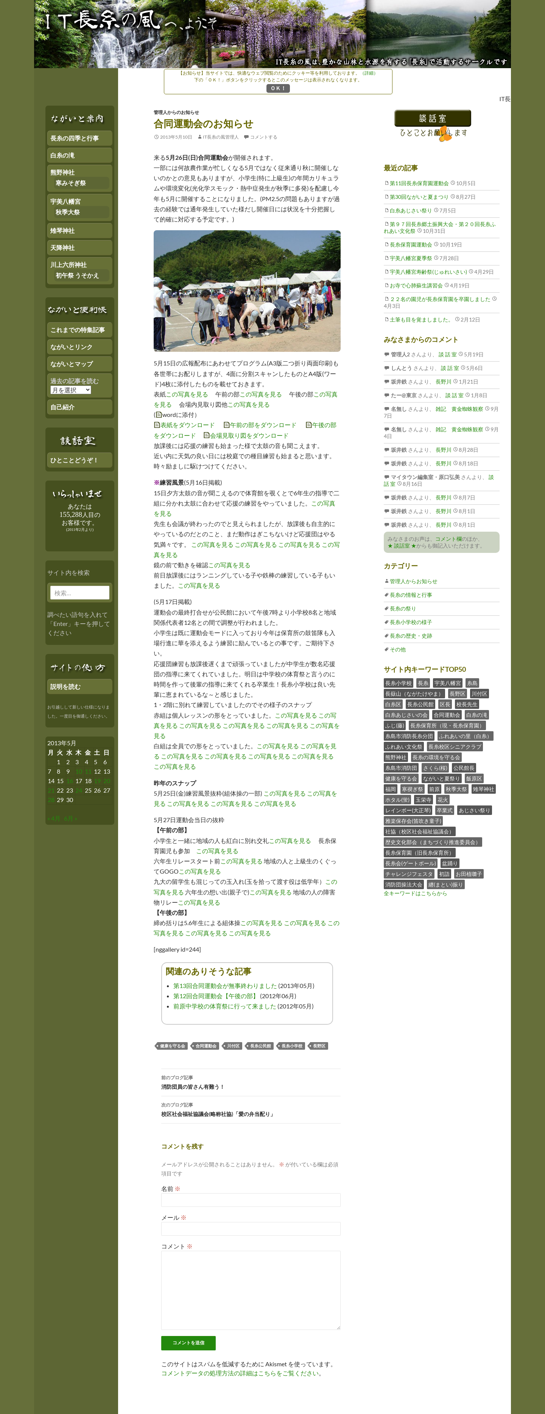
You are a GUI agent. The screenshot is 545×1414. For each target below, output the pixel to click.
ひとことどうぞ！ (74, 460)
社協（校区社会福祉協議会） (419, 831)
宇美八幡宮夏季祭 (411, 258)
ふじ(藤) (394, 725)
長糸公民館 (260, 1045)
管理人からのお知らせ (176, 112)
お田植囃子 (469, 874)
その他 (398, 649)
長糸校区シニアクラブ (454, 746)
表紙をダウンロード (187, 424)
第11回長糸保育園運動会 (419, 183)
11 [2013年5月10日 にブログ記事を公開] (88, 771)
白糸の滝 (476, 715)
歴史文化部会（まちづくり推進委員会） (433, 842)
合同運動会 (206, 1045)
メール (174, 1217)
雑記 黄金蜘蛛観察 (458, 409)
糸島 (472, 683)
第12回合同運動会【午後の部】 (216, 995)
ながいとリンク (71, 346)
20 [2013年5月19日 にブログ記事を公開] (106, 780)
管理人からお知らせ (414, 581)
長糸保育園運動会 (411, 244)
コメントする (263, 137)
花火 (443, 799)
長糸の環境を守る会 (436, 757)
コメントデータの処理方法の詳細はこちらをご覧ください (240, 1373)
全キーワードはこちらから (415, 893)
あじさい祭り (474, 810)
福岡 (390, 789)
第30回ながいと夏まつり (419, 197)
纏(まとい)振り (445, 884)
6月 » (70, 818)
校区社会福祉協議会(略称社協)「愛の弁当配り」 (251, 1108)
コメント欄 (448, 538)
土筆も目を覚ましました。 (421, 319)
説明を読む (65, 686)
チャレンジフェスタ (409, 874)
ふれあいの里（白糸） (465, 736)
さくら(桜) (435, 768)
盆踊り (450, 863)
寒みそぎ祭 (71, 182)
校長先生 (467, 704)
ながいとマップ (71, 363)
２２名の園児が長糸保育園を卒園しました (440, 299)
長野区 (319, 1045)
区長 (445, 704)
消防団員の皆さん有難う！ (251, 1081)
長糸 (423, 683)
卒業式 (445, 810)
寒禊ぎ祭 (412, 789)
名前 (171, 1188)
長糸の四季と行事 (74, 138)
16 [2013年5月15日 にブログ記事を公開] (69, 780)
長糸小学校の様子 (411, 622)
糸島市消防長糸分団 (409, 736)
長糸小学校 (292, 1045)
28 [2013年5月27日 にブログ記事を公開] (51, 799)
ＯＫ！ (278, 88)
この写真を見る (187, 394)
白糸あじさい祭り (411, 210)
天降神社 (62, 247)
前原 (434, 789)
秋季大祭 (456, 789)
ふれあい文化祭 (403, 746)
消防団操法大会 (403, 884)
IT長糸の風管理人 (221, 137)
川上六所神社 (68, 264)
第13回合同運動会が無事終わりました (225, 985)
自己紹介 (62, 406)
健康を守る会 (172, 1045)
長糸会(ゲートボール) (410, 863)
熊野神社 (395, 757)
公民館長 (464, 768)
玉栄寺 (423, 799)
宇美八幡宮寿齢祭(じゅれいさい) (428, 271)
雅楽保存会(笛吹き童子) (413, 821)
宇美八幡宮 (447, 683)
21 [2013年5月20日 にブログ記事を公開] (51, 790)
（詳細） (369, 73)
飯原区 (474, 778)
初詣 (444, 874)
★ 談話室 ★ (402, 545)
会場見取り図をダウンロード (249, 435)
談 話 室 (447, 354)
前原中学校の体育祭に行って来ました (224, 1006)
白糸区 (393, 704)
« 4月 (54, 818)
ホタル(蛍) (397, 799)
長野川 (443, 381)
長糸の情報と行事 (411, 595)
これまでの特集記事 (77, 329)
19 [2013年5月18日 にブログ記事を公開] (97, 780)
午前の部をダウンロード (263, 424)
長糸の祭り (403, 608)
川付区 (233, 1045)
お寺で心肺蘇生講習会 (416, 285)
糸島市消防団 (401, 768)
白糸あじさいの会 (406, 715)
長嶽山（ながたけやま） (414, 693)
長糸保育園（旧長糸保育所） (419, 852)
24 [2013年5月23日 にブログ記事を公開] (78, 790)
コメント (177, 1246)
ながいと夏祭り (441, 778)
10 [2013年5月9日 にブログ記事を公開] (78, 771)
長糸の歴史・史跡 (411, 635)
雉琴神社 (483, 789)
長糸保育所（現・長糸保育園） (447, 725)
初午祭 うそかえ (77, 275)
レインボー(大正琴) (408, 810)
